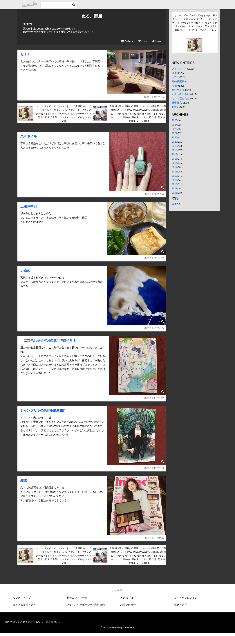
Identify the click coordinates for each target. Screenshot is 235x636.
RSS (176, 204)
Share (156, 41)
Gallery (127, 41)
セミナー (27, 54)
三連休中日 (28, 206)
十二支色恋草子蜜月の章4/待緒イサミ (48, 340)
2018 (174, 150)
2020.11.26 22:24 (154, 194)
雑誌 (23, 480)
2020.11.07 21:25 (154, 538)
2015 (174, 162)
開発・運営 (180, 604)
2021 (174, 137)
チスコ (27, 24)
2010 (174, 184)
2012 (174, 175)
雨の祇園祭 (178, 81)
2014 (174, 167)
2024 (174, 124)
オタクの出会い (181, 94)
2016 (174, 158)
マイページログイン (185, 597)
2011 (174, 180)
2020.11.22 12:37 (154, 258)
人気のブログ (128, 597)
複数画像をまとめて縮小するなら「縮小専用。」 (33, 621)
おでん (175, 107)
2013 (174, 171)
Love (142, 41)
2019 (174, 145)
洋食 (174, 72)
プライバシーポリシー (79, 604)
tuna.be (117, 590)
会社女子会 (178, 89)
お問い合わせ (128, 604)
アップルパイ (179, 68)
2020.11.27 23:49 (154, 97)
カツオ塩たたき (181, 98)
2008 (174, 192)
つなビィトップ (22, 597)
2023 (174, 128)
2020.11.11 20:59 (154, 468)
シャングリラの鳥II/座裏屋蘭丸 (43, 410)
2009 (174, 188)
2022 (174, 133)
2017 (174, 154)
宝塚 (174, 85)
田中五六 (177, 102)
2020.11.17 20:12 (154, 398)
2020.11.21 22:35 (154, 328)
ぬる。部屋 (92, 16)
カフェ (175, 77)
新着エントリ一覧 (77, 597)
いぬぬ (25, 270)
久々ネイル (28, 136)
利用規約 (99, 604)
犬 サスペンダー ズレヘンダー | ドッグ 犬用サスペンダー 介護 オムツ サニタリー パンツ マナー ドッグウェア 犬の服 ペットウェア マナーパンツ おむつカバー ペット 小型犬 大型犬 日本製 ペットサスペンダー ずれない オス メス (64, 113)
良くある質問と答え (24, 604)
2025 (174, 120)
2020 (174, 141)
